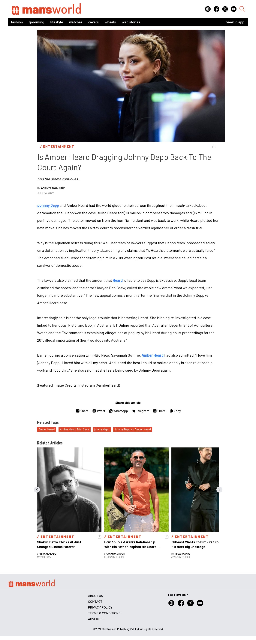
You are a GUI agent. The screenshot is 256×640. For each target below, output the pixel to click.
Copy (175, 411)
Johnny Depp (48, 205)
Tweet (98, 411)
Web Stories (131, 22)
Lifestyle (56, 22)
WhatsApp (118, 411)
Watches (75, 22)
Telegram (140, 411)
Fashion (17, 22)
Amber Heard (153, 355)
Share (82, 411)
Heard (118, 280)
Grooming (36, 22)
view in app (235, 22)
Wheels (110, 22)
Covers (93, 22)
